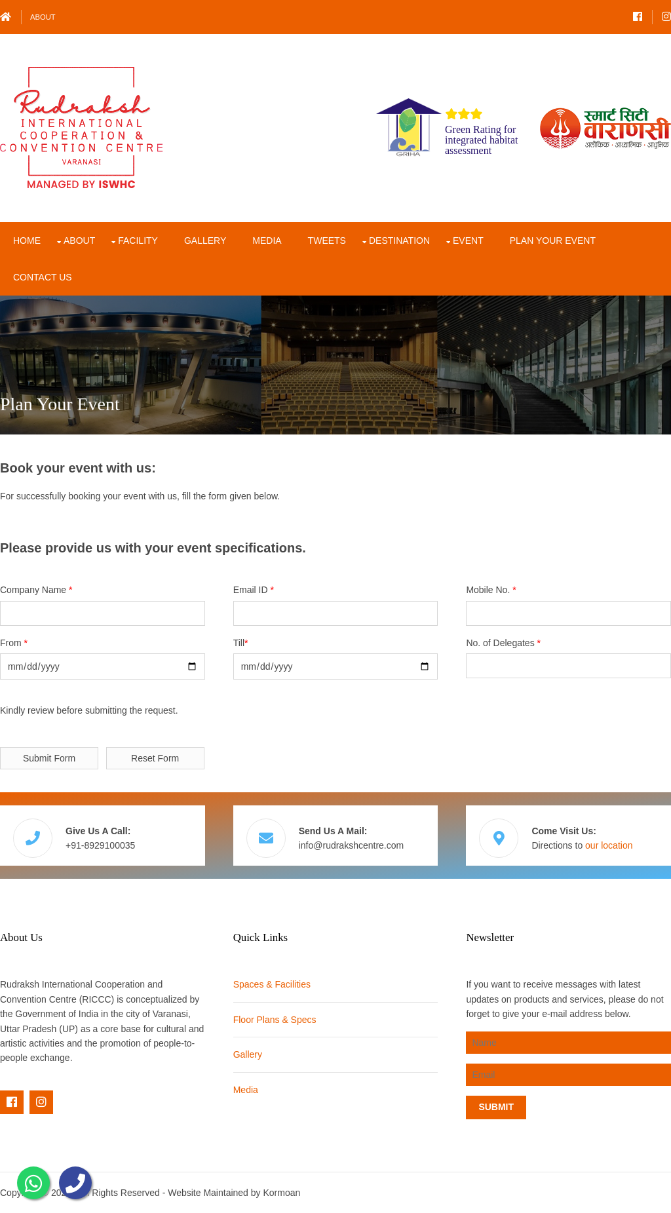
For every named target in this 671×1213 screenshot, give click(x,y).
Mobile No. (491, 590)
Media (266, 240)
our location (608, 845)
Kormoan (281, 1192)
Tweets (327, 240)
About (43, 17)
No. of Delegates (503, 643)
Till (240, 643)
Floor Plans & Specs (274, 1019)
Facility (138, 240)
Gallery (205, 240)
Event (468, 240)
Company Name (36, 590)
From (14, 643)
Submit (496, 1107)
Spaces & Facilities (272, 984)
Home (27, 240)
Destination (399, 240)
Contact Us (42, 277)
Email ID (253, 590)
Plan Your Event (553, 240)
